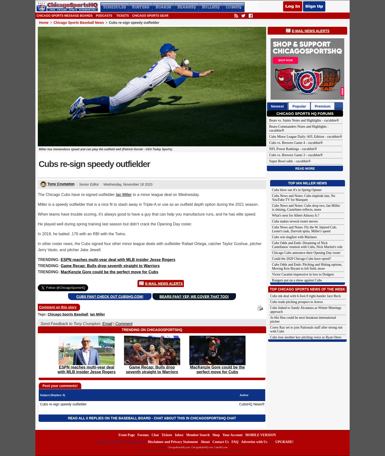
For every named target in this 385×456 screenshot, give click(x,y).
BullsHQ (211, 7)
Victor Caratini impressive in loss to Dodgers (303, 274)
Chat (155, 435)
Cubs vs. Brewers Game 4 (287, 143)
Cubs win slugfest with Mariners (294, 237)
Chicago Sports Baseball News (79, 23)
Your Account (232, 435)
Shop (216, 435)
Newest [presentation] (277, 106)
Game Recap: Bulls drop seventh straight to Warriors (110, 266)
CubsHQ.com (221, 447)
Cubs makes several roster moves (295, 221)
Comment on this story (57, 307)
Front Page (126, 435)
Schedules (114, 7)
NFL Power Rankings (284, 149)
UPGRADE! (284, 442)
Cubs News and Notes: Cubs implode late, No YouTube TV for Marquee (303, 198)
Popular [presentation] (299, 106)
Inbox (179, 435)
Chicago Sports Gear (150, 15)
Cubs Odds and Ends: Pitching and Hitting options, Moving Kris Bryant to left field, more (307, 266)
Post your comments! (60, 386)
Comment (123, 324)
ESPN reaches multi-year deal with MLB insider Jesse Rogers (118, 260)
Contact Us (220, 442)
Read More (305, 168)
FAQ (235, 442)
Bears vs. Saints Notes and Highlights (295, 120)
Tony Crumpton (61, 184)
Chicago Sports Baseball (68, 314)
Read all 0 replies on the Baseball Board (109, 418)
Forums (143, 435)
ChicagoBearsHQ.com (179, 447)
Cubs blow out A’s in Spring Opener (297, 190)
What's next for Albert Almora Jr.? (295, 215)
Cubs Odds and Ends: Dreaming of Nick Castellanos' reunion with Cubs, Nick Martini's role (307, 245)
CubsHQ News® (251, 404)
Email (107, 324)
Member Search (198, 435)
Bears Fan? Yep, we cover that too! (194, 297)
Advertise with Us (254, 442)
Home (44, 23)
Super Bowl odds (281, 161)
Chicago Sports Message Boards (65, 15)
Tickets (122, 15)
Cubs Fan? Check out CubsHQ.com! (109, 297)
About (205, 442)
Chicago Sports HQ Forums (305, 113)
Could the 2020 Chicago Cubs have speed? (301, 259)
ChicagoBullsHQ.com (202, 447)
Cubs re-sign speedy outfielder (63, 404)
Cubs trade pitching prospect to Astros (296, 302)
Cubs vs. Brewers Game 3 (287, 155)
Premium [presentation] (322, 106)
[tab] (277, 106)
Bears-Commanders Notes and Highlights (298, 126)
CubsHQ (233, 7)
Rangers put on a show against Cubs (297, 280)
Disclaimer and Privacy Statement (173, 442)
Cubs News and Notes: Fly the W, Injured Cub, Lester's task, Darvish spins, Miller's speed (304, 229)
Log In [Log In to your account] (292, 6)
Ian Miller (124, 195)
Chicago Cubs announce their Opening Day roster (306, 253)
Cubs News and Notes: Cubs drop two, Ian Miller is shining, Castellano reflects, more (306, 207)
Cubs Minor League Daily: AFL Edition (296, 136)
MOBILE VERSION (260, 435)
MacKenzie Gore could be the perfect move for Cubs (109, 272)
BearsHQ (186, 7)
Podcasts (104, 15)
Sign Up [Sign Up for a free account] (314, 6)
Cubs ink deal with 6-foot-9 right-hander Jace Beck (305, 296)
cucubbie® (331, 120)
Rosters (140, 7)
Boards (163, 7)
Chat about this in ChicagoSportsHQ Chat (195, 418)
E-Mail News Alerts (164, 284)
